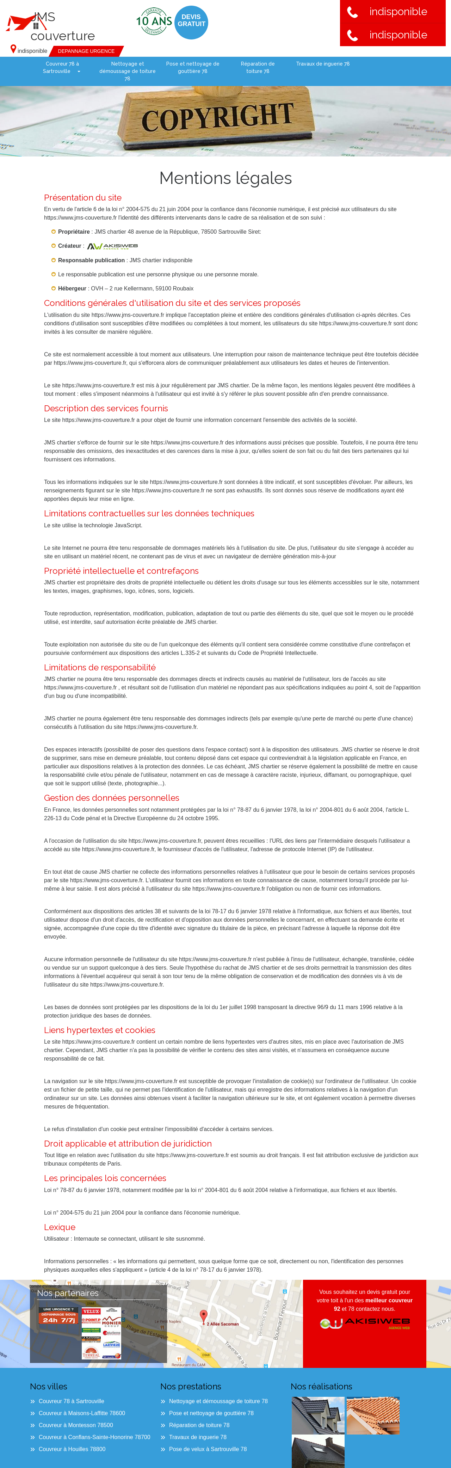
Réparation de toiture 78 (258, 67)
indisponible (387, 11)
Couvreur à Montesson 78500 (76, 1425)
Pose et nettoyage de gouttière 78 (193, 67)
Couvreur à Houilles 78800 (72, 1449)
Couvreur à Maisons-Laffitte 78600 (82, 1413)
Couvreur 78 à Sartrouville (61, 67)
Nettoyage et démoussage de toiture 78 (127, 71)
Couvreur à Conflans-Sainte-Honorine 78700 (94, 1437)
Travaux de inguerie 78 (323, 64)
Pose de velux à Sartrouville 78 (385, 71)
